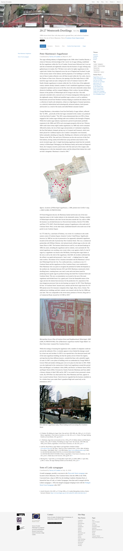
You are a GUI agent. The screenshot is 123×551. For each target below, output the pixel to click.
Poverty (95, 59)
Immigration (80, 526)
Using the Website (96, 536)
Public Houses (81, 540)
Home (93, 2)
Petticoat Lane (96, 68)
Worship (80, 545)
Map (98, 2)
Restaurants (80, 542)
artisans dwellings (101, 66)
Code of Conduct (96, 521)
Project (93, 534)
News (93, 520)
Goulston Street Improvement (75, 38)
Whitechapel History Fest (97, 537)
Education (95, 54)
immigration (100, 64)
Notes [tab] (63, 46)
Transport (80, 543)
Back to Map (76, 30)
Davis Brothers (96, 70)
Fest (107, 2)
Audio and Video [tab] (45, 49)
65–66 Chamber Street (98, 86)
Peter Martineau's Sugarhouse (24, 53)
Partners (94, 531)
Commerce (95, 56)
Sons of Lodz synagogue (23, 56)
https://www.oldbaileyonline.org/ (76, 450)
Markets (80, 529)
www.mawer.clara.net (46, 448)
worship (95, 64)
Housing (95, 57)
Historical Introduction (97, 529)
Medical (80, 531)
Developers (94, 525)
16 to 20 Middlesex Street (99, 94)
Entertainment (81, 523)
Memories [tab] (57, 46)
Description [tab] (50, 46)
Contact (94, 523)
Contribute (83, 30)
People (93, 532)
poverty (102, 72)
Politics (79, 536)
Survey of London (6, 2)
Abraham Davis (97, 72)
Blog (102, 2)
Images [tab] (84, 46)
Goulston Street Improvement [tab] (73, 46)
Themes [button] (112, 2)
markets (95, 66)
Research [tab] (43, 46)
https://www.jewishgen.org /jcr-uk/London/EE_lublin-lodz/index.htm (68, 493)
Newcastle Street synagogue (76, 473)
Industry (80, 528)
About (119, 2)
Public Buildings (81, 539)
